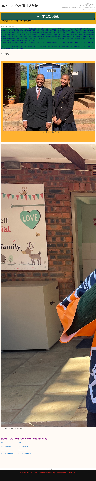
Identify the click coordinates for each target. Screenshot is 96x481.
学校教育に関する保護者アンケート (24, 21)
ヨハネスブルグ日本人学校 (19, 5)
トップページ (48, 469)
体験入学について (7, 21)
